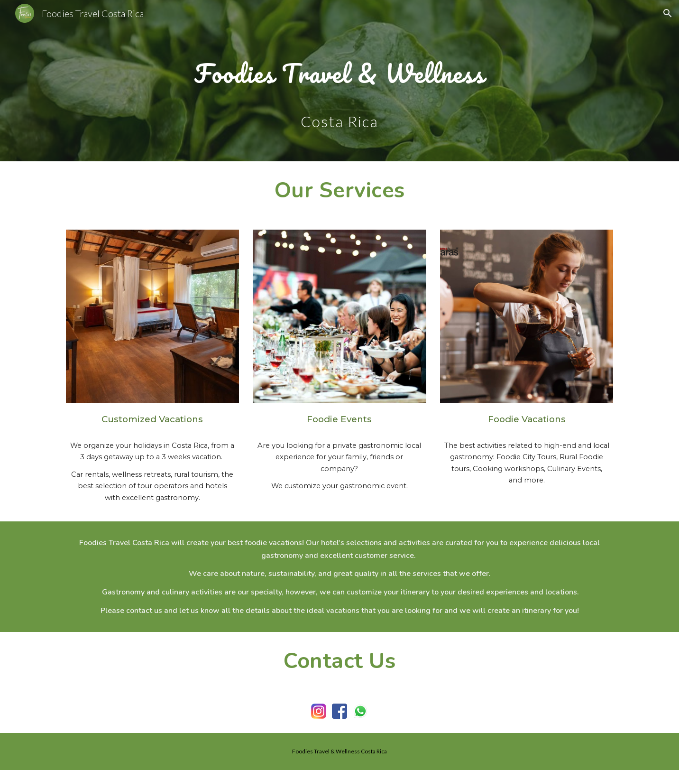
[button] (667, 13)
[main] (339, 68)
